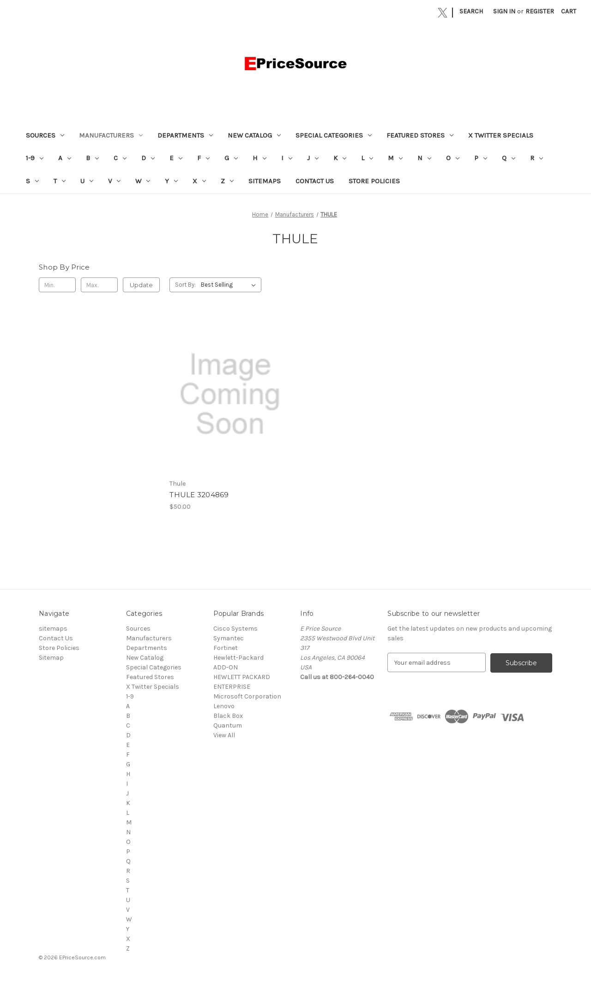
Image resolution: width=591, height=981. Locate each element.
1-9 (34, 158)
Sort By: (185, 284)
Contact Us (315, 181)
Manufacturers (111, 135)
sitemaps (264, 181)
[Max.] (99, 284)
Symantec (228, 638)
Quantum (227, 725)
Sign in (504, 11)
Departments (185, 135)
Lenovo (224, 706)
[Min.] (57, 284)
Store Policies (374, 181)
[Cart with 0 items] (568, 11)
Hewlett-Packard (238, 658)
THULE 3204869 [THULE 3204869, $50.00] (199, 494)
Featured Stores (419, 135)
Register (539, 11)
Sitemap (51, 658)
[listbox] (230, 285)
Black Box (228, 716)
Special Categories (334, 135)
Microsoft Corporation (247, 696)
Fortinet (225, 648)
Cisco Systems (235, 628)
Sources (45, 135)
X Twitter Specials (500, 135)
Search (471, 11)
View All (224, 735)
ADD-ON (225, 667)
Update (141, 285)
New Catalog (254, 135)
